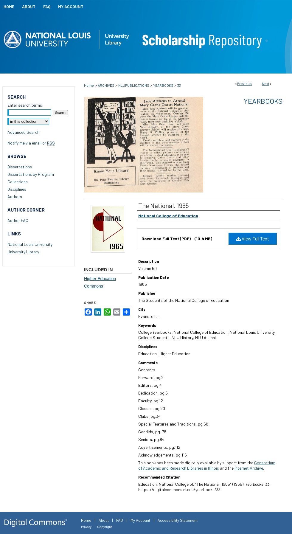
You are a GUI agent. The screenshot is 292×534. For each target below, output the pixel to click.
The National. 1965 (163, 205)
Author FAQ (17, 220)
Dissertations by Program (30, 174)
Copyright (104, 527)
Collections (17, 181)
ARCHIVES (106, 85)
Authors (14, 196)
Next (265, 83)
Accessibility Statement (178, 520)
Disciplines (16, 189)
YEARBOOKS (163, 85)
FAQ (119, 520)
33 (179, 85)
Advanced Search (23, 132)
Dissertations (19, 166)
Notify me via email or (31, 142)
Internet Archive (248, 468)
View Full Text (252, 238)
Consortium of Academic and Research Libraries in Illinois (206, 465)
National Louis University (29, 244)
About (104, 520)
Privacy (86, 527)
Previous (244, 83)
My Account (140, 520)
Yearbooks (263, 101)
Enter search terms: (25, 105)
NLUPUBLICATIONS (133, 85)
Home (89, 85)
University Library (23, 251)
